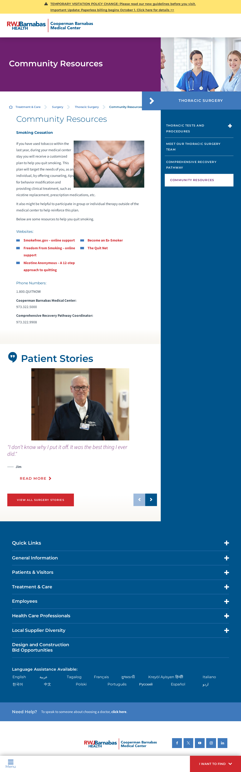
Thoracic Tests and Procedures (185, 128)
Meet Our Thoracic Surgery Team (193, 146)
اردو (206, 684)
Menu (10, 763)
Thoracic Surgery (87, 107)
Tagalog (74, 677)
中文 (47, 684)
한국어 (17, 684)
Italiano (209, 677)
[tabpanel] (80, 404)
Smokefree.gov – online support (49, 240)
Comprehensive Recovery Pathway (191, 165)
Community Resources (192, 180)
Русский (146, 684)
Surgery (57, 107)
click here (118, 711)
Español (178, 684)
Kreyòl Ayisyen (161, 677)
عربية (44, 677)
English (19, 677)
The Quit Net (98, 248)
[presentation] (82, 465)
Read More (33, 478)
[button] (215, 764)
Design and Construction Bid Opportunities (40, 647)
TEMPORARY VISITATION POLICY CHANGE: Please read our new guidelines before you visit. (123, 4)
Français (101, 677)
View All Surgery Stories (40, 500)
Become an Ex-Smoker (105, 240)
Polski (81, 684)
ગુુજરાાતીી (128, 677)
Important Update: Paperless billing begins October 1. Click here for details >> (112, 10)
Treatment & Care (28, 107)
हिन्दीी (179, 677)
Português (117, 684)
